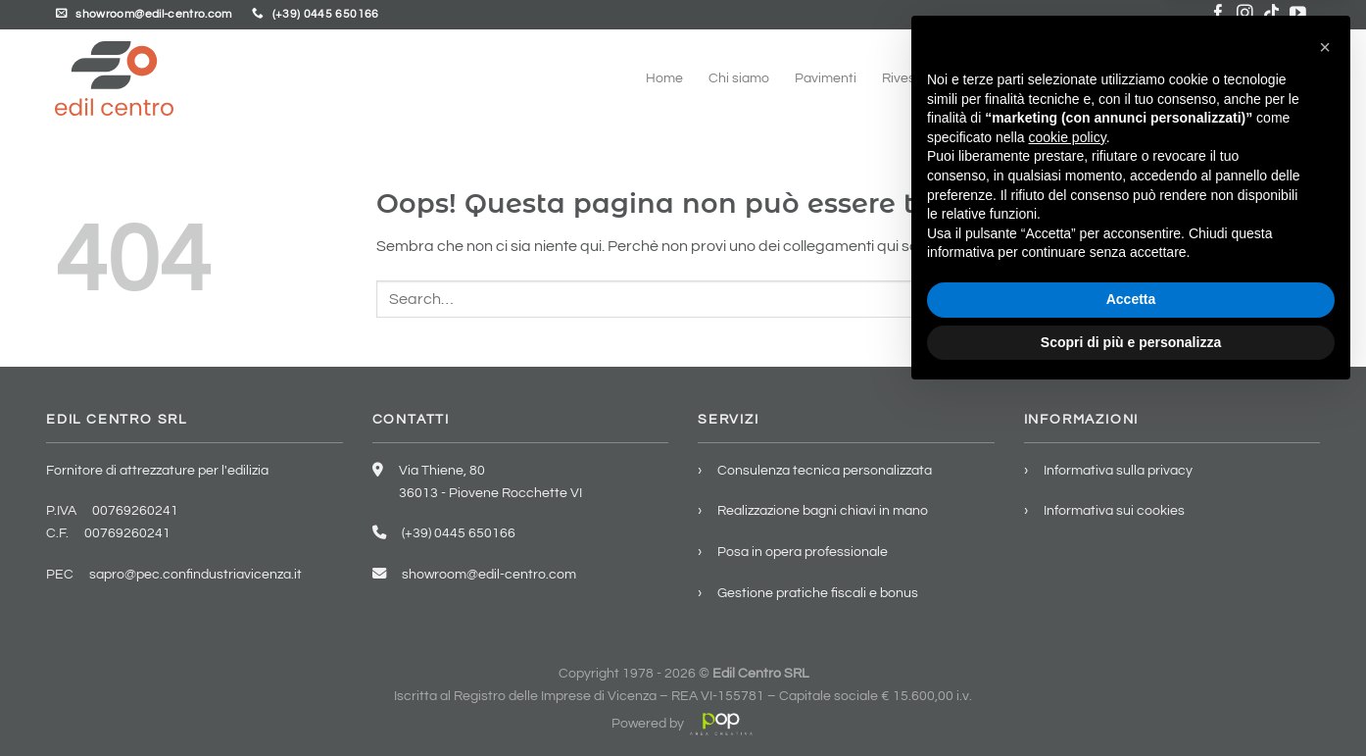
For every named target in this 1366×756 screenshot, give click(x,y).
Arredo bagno (1026, 78)
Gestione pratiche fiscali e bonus (817, 592)
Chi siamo (738, 78)
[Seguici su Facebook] (1218, 14)
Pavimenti (825, 78)
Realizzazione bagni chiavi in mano (822, 510)
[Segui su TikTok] (1271, 14)
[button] (1325, 408)
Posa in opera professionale (802, 551)
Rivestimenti (920, 78)
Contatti (1285, 78)
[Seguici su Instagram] (1245, 14)
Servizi (1118, 78)
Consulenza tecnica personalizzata (824, 470)
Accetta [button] (1131, 660)
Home (664, 78)
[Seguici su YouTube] (1298, 14)
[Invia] (1291, 298)
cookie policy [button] (1067, 498)
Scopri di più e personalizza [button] (1131, 702)
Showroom (1201, 78)
